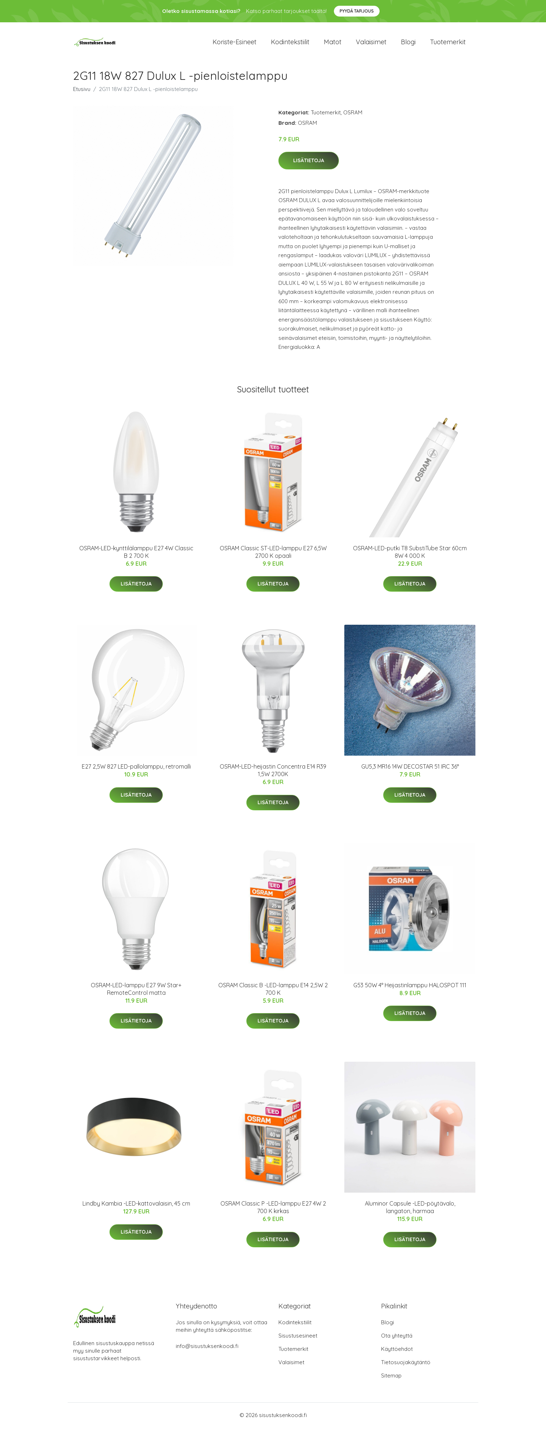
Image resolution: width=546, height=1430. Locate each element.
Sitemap (391, 1378)
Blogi (408, 43)
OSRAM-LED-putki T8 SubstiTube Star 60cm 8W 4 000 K (410, 554)
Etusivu (81, 91)
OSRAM (352, 114)
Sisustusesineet (297, 1338)
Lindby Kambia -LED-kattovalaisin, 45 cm (136, 1206)
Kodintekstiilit (290, 43)
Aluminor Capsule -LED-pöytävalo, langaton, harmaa (410, 1209)
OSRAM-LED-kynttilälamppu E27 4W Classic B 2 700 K (136, 554)
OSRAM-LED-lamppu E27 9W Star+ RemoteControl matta (136, 991)
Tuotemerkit (448, 43)
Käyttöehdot (397, 1351)
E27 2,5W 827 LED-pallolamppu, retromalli (136, 769)
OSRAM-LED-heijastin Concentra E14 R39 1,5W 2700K (273, 772)
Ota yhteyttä (396, 1338)
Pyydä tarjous (357, 11)
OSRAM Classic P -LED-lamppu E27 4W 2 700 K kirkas (273, 1209)
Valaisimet (371, 43)
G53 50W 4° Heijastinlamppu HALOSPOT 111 (409, 987)
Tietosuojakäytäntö (405, 1364)
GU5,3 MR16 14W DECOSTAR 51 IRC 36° (410, 769)
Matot (332, 43)
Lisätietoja (308, 163)
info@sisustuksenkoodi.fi (207, 1348)
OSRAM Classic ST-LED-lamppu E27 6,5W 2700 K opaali (273, 554)
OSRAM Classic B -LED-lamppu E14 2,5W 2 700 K (273, 991)
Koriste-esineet (234, 43)
